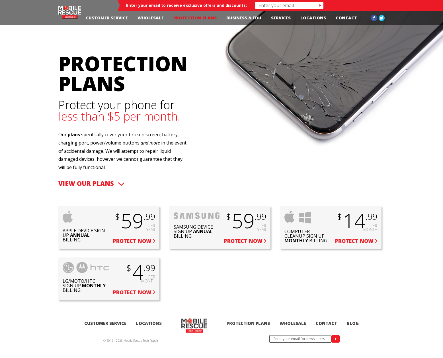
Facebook (374, 18)
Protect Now (132, 240)
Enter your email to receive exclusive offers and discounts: (186, 5)
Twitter (382, 18)
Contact (346, 18)
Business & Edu (243, 18)
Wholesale (151, 18)
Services (281, 18)
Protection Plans (195, 18)
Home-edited (194, 325)
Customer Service (107, 18)
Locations (313, 18)
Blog (353, 323)
